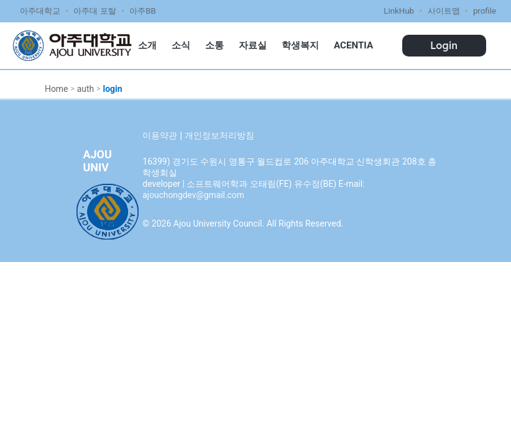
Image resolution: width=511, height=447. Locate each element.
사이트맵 (444, 11)
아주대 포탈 (94, 11)
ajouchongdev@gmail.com (194, 195)
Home (56, 89)
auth (85, 89)
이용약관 (159, 135)
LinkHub (399, 11)
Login (444, 45)
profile (484, 11)
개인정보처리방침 (219, 135)
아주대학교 (40, 11)
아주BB (142, 11)
